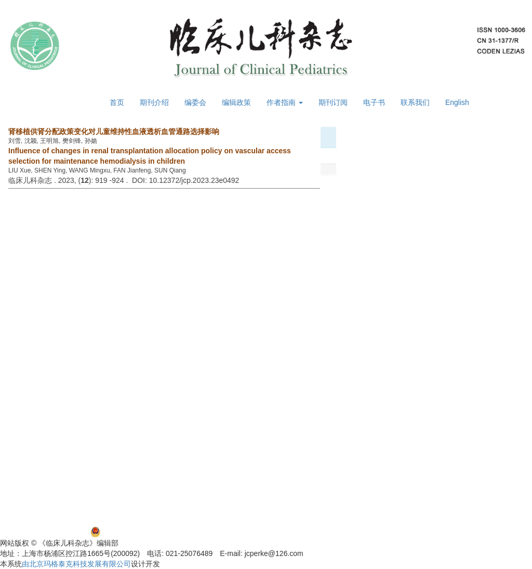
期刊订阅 (333, 102)
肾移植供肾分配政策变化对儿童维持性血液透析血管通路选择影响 (113, 131)
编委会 (195, 102)
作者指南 (285, 102)
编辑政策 (236, 102)
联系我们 (415, 102)
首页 (117, 102)
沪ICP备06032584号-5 (36, 531)
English (457, 102)
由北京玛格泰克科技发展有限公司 (76, 564)
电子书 (374, 102)
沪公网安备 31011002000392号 (154, 531)
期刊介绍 (154, 102)
